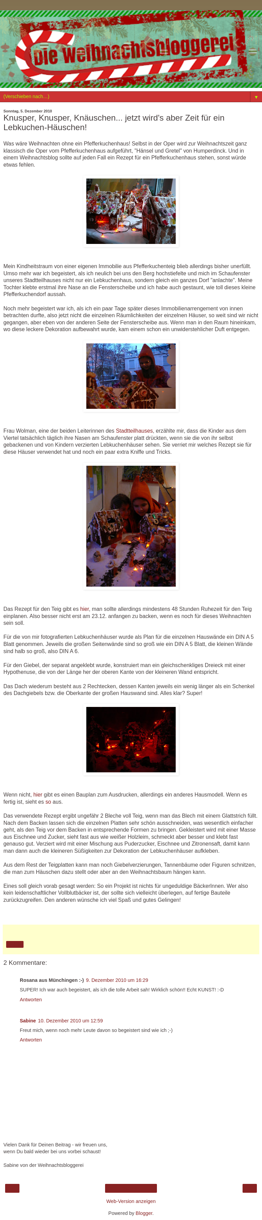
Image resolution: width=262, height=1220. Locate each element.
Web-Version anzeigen (131, 1201)
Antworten (31, 999)
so (48, 802)
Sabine (28, 1020)
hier (84, 609)
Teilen (15, 944)
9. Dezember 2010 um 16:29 (117, 980)
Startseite (131, 1188)
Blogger (144, 1213)
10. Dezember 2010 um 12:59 (70, 1020)
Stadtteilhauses (134, 431)
